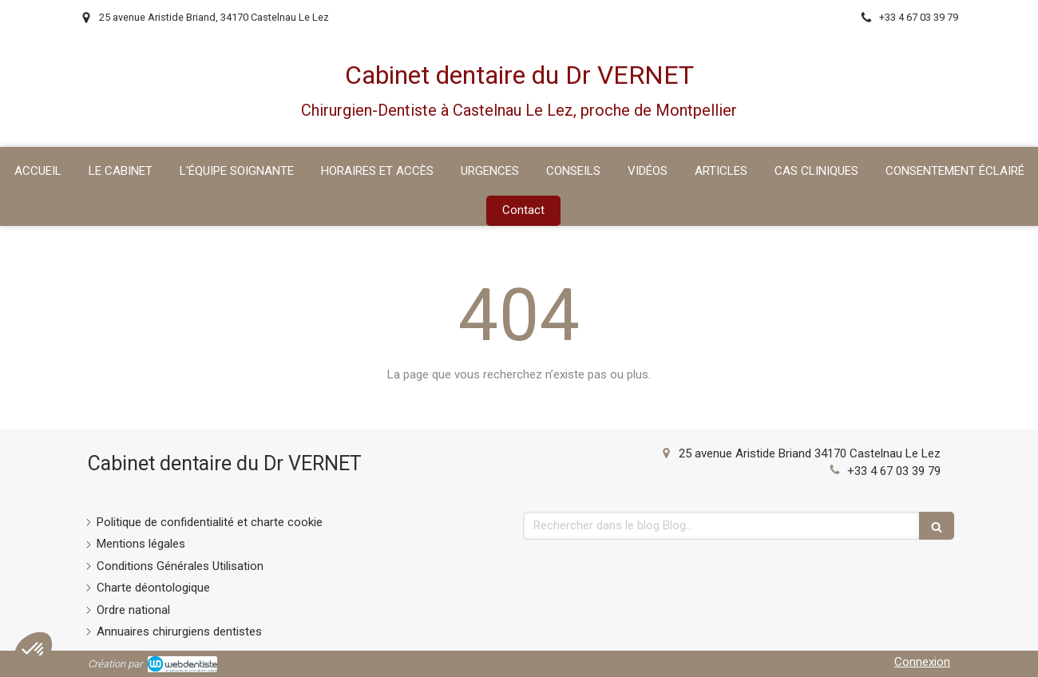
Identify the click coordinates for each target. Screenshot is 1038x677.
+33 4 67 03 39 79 (894, 471)
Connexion (922, 662)
